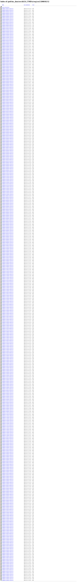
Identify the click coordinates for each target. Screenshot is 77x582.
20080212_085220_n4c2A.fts (7, 210)
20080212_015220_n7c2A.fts (7, 43)
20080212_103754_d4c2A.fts (7, 256)
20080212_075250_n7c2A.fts (7, 191)
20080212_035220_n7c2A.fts (7, 91)
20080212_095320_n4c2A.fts (7, 240)
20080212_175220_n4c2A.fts (7, 427)
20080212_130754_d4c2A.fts (7, 316)
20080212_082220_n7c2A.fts (7, 200)
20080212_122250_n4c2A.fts (7, 298)
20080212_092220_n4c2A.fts (7, 222)
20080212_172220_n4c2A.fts (7, 415)
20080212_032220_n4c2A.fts (7, 78)
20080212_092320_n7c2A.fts (7, 230)
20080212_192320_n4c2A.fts (7, 470)
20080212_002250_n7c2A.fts (7, 16)
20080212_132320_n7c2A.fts (7, 326)
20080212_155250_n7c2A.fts (7, 384)
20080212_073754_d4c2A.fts (7, 183)
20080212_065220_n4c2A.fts (7, 162)
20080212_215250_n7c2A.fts (7, 528)
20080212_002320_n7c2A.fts (7, 19)
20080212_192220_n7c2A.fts (7, 465)
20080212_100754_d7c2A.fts (7, 245)
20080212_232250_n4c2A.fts (7, 563)
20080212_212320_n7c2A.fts (7, 519)
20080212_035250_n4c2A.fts (7, 93)
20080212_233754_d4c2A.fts (7, 569)
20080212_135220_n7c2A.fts (7, 332)
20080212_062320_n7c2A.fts (7, 158)
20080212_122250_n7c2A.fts (7, 299)
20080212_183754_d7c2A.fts (7, 450)
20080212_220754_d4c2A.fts (7, 533)
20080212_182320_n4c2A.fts (7, 446)
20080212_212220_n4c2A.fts (7, 512)
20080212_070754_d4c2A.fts (7, 171)
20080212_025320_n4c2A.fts (7, 72)
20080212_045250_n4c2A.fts (7, 117)
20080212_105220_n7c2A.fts (7, 260)
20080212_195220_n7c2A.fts (7, 477)
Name (3, 4)
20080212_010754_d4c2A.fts (7, 26)
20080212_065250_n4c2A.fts (7, 165)
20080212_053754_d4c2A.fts (7, 135)
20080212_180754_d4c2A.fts (7, 436)
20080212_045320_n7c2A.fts (7, 121)
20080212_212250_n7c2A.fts (7, 516)
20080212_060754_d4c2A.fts (7, 147)
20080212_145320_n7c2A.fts (7, 363)
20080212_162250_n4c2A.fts (7, 394)
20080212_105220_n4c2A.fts (7, 259)
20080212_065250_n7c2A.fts (7, 167)
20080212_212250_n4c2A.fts (7, 515)
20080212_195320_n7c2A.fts (7, 483)
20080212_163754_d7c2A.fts (7, 402)
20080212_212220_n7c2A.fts (7, 513)
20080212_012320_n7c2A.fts (7, 37)
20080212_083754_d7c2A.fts (7, 209)
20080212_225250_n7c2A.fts (7, 553)
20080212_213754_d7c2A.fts (7, 522)
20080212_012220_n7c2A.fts (7, 31)
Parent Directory (5, 7)
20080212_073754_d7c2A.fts (7, 185)
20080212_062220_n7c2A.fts (7, 151)
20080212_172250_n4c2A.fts (7, 418)
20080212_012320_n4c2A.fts (7, 35)
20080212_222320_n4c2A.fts (7, 542)
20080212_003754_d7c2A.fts (7, 22)
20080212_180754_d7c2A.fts (7, 438)
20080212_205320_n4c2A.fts (7, 506)
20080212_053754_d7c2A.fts (7, 136)
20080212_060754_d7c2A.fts (7, 148)
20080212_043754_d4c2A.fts (7, 111)
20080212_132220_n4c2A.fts (7, 319)
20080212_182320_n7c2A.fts (7, 447)
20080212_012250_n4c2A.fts (7, 32)
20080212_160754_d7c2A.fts (7, 390)
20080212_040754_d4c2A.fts (7, 99)
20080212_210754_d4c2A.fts (7, 509)
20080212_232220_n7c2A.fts (7, 562)
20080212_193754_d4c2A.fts (7, 473)
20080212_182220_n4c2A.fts (7, 439)
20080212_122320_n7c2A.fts (7, 302)
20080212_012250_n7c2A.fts (7, 34)
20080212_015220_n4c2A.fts (7, 41)
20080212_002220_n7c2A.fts (7, 13)
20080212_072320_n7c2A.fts (7, 182)
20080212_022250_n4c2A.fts (7, 56)
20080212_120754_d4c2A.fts (7, 292)
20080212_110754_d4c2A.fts (7, 268)
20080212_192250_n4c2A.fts (7, 467)
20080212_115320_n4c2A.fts (7, 289)
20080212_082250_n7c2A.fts (7, 203)
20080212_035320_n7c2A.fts (7, 97)
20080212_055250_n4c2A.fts (7, 141)
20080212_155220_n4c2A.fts (7, 379)
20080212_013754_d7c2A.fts (7, 40)
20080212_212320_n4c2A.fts (7, 518)
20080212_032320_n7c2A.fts (7, 85)
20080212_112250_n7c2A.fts (7, 275)
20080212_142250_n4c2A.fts (7, 346)
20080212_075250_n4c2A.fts (7, 189)
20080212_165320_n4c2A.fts (7, 409)
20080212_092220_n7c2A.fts (7, 224)
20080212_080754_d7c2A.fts (7, 197)
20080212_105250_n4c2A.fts (7, 262)
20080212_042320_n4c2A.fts (7, 108)
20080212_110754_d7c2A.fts (7, 269)
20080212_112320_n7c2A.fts (7, 278)
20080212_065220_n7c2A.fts (7, 164)
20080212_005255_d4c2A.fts (7, 25)
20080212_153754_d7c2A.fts (7, 378)
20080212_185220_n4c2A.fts (7, 452)
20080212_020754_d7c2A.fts (7, 52)
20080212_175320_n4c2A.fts (7, 433)
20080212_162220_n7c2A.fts (7, 393)
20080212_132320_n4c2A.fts (7, 325)
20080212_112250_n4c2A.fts (7, 274)
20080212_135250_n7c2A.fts (7, 335)
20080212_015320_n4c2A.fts (7, 47)
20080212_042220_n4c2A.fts (7, 102)
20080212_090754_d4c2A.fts (7, 219)
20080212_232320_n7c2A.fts (7, 568)
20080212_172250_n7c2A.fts (7, 420)
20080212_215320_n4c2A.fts (7, 530)
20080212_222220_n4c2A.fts (7, 536)
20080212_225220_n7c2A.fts (7, 550)
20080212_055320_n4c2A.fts (7, 144)
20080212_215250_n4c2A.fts (7, 527)
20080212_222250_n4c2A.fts (7, 539)
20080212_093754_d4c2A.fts (7, 231)
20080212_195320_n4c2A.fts (7, 482)
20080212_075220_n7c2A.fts (7, 188)
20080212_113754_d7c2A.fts (7, 281)
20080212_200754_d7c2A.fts (7, 486)
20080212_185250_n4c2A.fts (7, 455)
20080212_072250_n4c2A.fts (7, 177)
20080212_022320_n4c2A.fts (7, 59)
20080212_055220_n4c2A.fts (7, 138)
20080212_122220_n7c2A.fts (7, 296)
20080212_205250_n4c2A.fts (7, 503)
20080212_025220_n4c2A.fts (7, 66)
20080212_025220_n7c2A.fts (7, 67)
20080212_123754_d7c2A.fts (7, 305)
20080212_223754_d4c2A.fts (7, 545)
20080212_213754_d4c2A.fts (7, 521)
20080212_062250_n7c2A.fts (7, 154)
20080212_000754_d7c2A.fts (7, 10)
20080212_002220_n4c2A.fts (7, 11)
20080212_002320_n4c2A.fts (7, 17)
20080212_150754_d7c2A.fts (7, 366)
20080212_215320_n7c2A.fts (7, 531)
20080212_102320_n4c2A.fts (7, 253)
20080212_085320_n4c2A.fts (7, 216)
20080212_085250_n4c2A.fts (7, 213)
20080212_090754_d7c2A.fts (7, 221)
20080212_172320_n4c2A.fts (7, 421)
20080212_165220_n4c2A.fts (7, 403)
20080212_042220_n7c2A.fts (7, 103)
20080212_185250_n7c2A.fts (7, 456)
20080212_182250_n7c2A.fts (7, 444)
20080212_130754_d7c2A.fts (7, 317)
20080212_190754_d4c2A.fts (7, 461)
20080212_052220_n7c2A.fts (7, 127)
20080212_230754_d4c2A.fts (7, 557)
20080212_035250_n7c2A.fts (7, 94)
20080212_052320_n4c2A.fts (7, 132)
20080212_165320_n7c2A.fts (7, 411)
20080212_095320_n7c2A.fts (7, 242)
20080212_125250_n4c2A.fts (7, 310)
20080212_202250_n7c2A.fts (7, 492)
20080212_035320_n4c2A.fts (7, 96)
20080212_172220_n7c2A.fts (7, 417)
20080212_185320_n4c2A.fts (7, 458)
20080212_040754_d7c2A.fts (7, 100)
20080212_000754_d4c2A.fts (7, 8)
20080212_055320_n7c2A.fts (7, 145)
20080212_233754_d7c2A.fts (7, 571)
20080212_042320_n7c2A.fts (7, 109)
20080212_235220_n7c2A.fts (7, 574)
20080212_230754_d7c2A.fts (7, 559)
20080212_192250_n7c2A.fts (7, 468)
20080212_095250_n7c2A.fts (7, 239)
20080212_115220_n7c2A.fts (7, 284)
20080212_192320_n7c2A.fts (7, 471)
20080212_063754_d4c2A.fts (7, 159)
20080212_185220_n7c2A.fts (7, 453)
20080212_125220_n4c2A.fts (7, 307)
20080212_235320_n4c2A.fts (7, 578)
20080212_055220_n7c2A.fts (7, 139)
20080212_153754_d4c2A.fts (7, 376)
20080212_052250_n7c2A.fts (7, 130)
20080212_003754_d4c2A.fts (7, 20)
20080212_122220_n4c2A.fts (7, 295)
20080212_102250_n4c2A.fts (7, 249)
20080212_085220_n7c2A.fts (7, 212)
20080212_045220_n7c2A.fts (7, 115)
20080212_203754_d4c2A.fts (7, 497)
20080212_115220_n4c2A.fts (7, 283)
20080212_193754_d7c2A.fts (7, 474)
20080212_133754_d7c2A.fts (7, 329)
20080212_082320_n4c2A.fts (7, 204)
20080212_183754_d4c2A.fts (7, 449)
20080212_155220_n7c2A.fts (7, 381)
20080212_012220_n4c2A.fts (7, 29)
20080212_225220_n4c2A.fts (7, 548)
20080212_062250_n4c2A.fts (7, 153)
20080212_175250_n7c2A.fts (7, 432)
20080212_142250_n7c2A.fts (7, 348)
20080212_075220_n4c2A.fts (7, 186)
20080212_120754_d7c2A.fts (7, 293)
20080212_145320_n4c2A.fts (7, 361)
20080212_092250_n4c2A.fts (7, 225)
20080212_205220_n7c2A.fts (7, 501)
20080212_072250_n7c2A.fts (7, 179)
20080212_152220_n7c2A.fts (7, 369)
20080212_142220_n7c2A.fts (7, 344)
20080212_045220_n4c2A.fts (7, 114)
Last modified (27, 4)
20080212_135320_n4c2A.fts (7, 337)
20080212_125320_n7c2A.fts (7, 314)
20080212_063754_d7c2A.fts (7, 161)
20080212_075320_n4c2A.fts (7, 192)
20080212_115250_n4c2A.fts (7, 286)
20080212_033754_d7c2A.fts (7, 88)
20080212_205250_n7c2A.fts (7, 504)
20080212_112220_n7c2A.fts (7, 272)
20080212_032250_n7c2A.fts (7, 82)
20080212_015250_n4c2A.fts (7, 44)
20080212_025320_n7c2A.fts (7, 73)
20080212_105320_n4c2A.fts (7, 265)
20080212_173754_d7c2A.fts (7, 426)
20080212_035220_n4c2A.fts (7, 90)
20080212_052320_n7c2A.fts (7, 133)
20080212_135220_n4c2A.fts (7, 331)
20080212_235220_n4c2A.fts (7, 572)
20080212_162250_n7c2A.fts (7, 396)
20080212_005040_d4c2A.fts (7, 23)
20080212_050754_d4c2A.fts (7, 123)
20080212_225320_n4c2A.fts (7, 554)
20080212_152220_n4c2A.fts (7, 367)
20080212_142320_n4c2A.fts (7, 349)
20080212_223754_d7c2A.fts (7, 547)
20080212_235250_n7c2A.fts (7, 577)
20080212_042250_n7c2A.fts (7, 106)
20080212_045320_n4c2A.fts (7, 120)
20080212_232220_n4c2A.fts (7, 560)
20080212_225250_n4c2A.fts (7, 551)
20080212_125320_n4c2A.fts (7, 313)
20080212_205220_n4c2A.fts (7, 500)
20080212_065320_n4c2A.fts (7, 168)
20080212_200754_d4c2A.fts (7, 485)
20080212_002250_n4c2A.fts (7, 14)
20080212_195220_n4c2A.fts (7, 476)
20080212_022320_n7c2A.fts (7, 61)
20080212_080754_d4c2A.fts (7, 195)
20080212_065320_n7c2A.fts (7, 170)
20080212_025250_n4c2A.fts (7, 69)
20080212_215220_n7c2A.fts (7, 525)
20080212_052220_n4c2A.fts (7, 126)
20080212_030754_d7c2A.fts (7, 76)
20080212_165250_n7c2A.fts (7, 408)
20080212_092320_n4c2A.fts (7, 228)
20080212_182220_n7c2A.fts (7, 441)
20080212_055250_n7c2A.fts (7, 142)
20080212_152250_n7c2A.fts (7, 372)
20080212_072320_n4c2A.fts (7, 180)
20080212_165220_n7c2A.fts (7, 405)
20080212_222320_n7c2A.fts (7, 544)
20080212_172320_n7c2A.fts (7, 423)
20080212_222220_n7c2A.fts (7, 538)
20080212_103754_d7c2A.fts (7, 257)
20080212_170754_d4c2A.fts (7, 412)
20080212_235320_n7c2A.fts (7, 580)
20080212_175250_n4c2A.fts (7, 430)
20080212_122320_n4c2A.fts (7, 301)
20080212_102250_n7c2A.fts (7, 251)
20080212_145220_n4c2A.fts (7, 355)
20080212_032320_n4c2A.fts (7, 84)
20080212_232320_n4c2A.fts (7, 566)
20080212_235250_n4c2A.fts (7, 575)
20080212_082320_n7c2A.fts (7, 206)
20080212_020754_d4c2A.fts (7, 50)
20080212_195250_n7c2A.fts (7, 480)
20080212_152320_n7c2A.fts (7, 375)
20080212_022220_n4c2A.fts (7, 53)
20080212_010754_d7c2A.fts (7, 28)
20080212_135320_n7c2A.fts (7, 338)
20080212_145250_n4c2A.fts (7, 358)
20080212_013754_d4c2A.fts (7, 38)
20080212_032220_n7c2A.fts (7, 79)
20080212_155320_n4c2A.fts (7, 385)
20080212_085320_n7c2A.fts (7, 218)
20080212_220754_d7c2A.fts (7, 534)
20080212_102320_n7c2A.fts (7, 254)
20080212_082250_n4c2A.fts (7, 201)
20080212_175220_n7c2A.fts (7, 429)
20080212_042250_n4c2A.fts (7, 105)
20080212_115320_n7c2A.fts (7, 290)
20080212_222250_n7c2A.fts (7, 541)
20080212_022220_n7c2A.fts (7, 55)
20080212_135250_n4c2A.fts (7, 334)
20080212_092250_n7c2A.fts (7, 227)
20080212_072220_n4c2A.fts (7, 174)
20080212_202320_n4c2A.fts (7, 494)
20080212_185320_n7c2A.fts (7, 459)
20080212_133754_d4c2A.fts (7, 328)
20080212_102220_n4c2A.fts (7, 246)
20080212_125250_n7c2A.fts (7, 311)
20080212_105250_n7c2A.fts (7, 263)
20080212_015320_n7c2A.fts (7, 49)
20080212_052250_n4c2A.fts (7, 129)
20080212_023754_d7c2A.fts (7, 64)
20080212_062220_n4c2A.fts (7, 150)
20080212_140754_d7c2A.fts (7, 341)
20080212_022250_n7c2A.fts (7, 58)
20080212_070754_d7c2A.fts (7, 173)
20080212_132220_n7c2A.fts (7, 320)
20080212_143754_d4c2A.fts (7, 352)
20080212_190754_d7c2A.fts (7, 462)
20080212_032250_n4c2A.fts (7, 81)
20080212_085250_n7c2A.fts (7, 215)
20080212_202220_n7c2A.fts (7, 489)
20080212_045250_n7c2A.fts (7, 118)
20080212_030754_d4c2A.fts (7, 75)
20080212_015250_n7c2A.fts (7, 46)
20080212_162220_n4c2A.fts (7, 391)
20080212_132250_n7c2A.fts (7, 323)
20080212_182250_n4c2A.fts (7, 443)
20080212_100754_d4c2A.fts (7, 243)
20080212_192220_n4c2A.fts (7, 464)
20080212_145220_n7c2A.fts (7, 357)
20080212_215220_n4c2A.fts (7, 524)
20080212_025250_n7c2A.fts (7, 70)
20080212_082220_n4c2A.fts (7, 198)
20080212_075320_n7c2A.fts (7, 194)
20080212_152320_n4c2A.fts (7, 373)
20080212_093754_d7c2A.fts (7, 233)
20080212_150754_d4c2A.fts (7, 364)
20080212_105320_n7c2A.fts (7, 266)
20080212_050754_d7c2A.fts (7, 124)
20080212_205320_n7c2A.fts (7, 507)
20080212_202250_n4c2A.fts (7, 491)
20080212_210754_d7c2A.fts (7, 510)
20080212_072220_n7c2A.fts (7, 176)
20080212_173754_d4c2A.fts (7, 424)
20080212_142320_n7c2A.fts (7, 351)
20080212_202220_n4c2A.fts (7, 488)
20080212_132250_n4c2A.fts (7, 322)
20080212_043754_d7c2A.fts (7, 112)
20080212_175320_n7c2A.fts (7, 435)
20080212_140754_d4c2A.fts (7, 340)
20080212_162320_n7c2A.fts (7, 399)
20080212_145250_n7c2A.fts (7, 360)
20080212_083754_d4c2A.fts (7, 207)
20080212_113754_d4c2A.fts (7, 280)
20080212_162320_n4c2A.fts (7, 397)
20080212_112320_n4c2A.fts (7, 277)
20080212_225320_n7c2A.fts (7, 556)
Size (33, 4)
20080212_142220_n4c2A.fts (7, 343)
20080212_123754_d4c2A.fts (7, 304)
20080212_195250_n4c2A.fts (7, 479)
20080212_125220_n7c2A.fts (7, 308)
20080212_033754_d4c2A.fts (7, 87)
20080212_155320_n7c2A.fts (7, 387)
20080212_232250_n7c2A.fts (7, 565)
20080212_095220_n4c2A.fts (7, 234)
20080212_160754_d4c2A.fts (7, 388)
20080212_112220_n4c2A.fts (7, 271)
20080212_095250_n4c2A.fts (7, 237)
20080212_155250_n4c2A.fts (7, 382)
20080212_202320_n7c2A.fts (7, 495)
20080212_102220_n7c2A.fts (7, 248)
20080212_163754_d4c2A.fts (7, 400)
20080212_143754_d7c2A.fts (7, 354)
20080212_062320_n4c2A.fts (7, 156)
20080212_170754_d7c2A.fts (7, 414)
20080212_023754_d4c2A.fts (7, 63)
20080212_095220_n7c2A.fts (7, 236)
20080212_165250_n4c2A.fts (7, 406)
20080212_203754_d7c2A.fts (7, 498)
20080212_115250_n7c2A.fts (7, 287)
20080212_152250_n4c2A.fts (7, 370)
